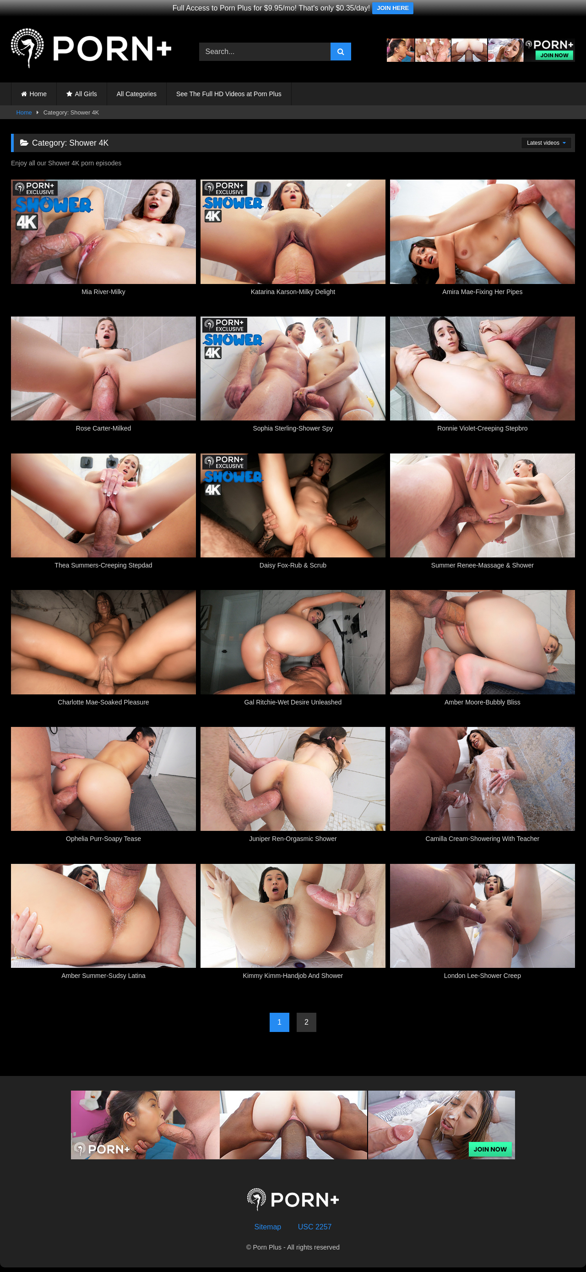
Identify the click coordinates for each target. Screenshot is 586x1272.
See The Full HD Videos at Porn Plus (229, 94)
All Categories (137, 94)
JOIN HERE (393, 8)
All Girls (86, 94)
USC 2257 (315, 1227)
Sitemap (268, 1227)
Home (38, 94)
